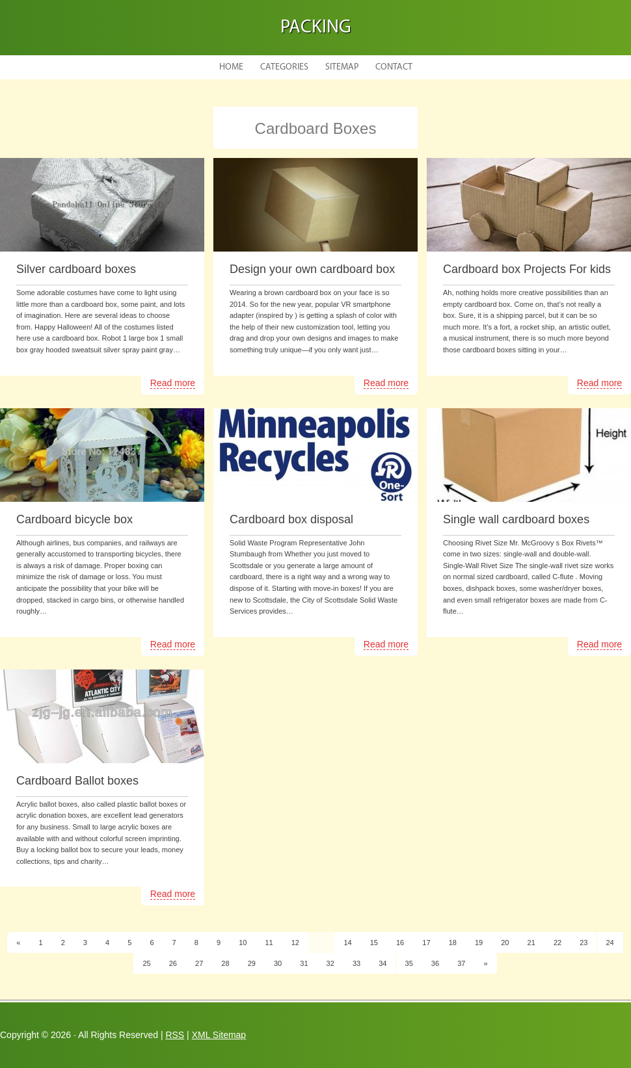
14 (347, 942)
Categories (284, 67)
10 (243, 942)
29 (252, 963)
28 (225, 963)
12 (295, 942)
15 (374, 942)
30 (278, 963)
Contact (393, 67)
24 (610, 942)
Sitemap (341, 67)
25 (146, 963)
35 (409, 963)
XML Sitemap (219, 1035)
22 (557, 942)
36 (435, 963)
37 (461, 963)
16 (400, 942)
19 (479, 942)
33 (356, 963)
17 (426, 942)
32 (330, 963)
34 (382, 963)
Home (231, 67)
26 (173, 963)
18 (453, 942)
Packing (315, 27)
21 (531, 942)
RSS (174, 1035)
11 (269, 942)
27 (199, 963)
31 (304, 963)
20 (505, 942)
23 (583, 942)
